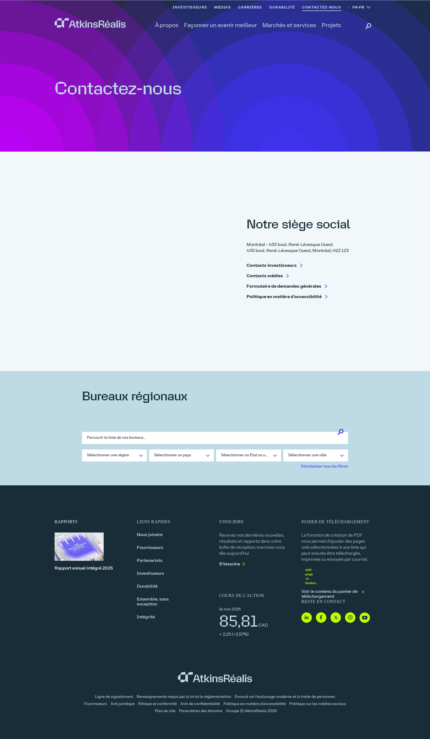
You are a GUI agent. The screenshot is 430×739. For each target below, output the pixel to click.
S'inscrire (229, 564)
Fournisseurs (150, 548)
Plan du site (165, 711)
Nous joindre (150, 535)
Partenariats (149, 561)
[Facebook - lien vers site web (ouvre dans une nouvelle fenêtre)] (321, 618)
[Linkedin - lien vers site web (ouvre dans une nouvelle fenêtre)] (306, 618)
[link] (90, 23)
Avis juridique (123, 704)
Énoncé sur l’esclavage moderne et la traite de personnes (285, 697)
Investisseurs (150, 573)
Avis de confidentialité (200, 704)
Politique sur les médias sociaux (317, 704)
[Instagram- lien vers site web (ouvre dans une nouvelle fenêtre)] (350, 618)
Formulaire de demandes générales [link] (284, 286)
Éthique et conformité (157, 704)
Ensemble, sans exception (153, 602)
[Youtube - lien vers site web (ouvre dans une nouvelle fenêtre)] (365, 618)
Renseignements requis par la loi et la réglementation (184, 697)
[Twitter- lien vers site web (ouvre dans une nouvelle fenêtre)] (335, 618)
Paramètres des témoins (200, 711)
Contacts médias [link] (265, 276)
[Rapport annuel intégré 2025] (92, 552)
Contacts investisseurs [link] (272, 266)
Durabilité (147, 586)
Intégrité (146, 617)
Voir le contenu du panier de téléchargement (332, 594)
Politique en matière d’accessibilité (255, 704)
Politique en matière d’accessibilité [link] (284, 297)
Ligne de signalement (114, 697)
